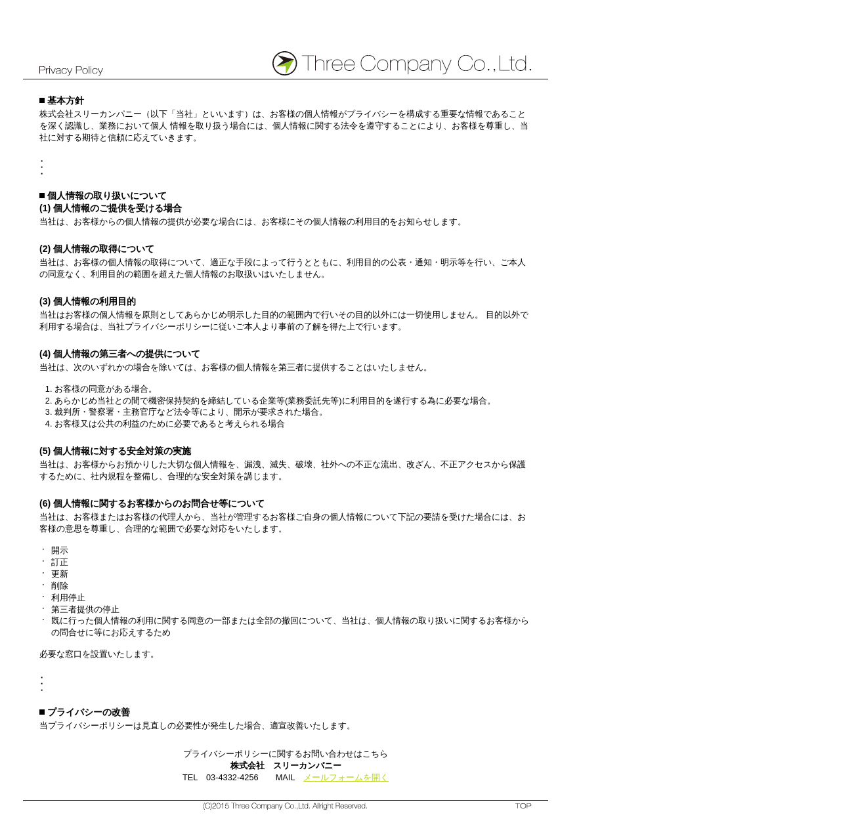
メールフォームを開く (346, 777)
